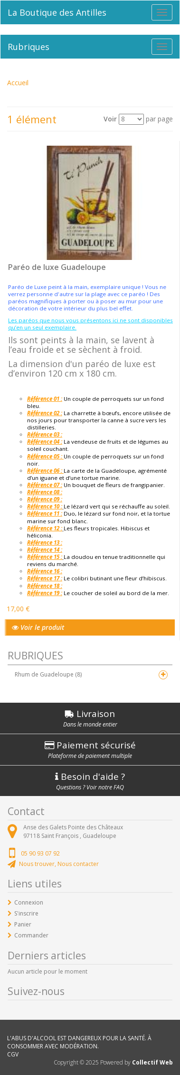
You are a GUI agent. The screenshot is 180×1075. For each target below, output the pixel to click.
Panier (22, 924)
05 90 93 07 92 (40, 853)
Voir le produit (38, 627)
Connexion (28, 902)
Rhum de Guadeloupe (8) (48, 674)
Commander (31, 935)
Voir (110, 118)
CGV (13, 1054)
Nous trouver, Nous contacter (59, 864)
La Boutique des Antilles (57, 12)
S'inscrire (26, 913)
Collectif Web (152, 1062)
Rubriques (28, 46)
